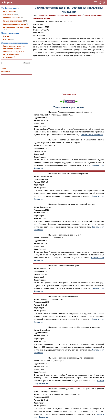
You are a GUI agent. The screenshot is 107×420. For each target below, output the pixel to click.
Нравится (5, 72)
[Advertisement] (69, 75)
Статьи (6, 36)
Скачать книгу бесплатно (92, 135)
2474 (25, 21)
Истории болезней (11, 18)
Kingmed (7, 2)
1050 (5, 30)
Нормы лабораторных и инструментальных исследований (13, 54)
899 (16, 11)
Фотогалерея (8, 14)
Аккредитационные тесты (14, 24)
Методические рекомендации (16, 27)
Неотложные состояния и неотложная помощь (64, 15)
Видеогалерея (9, 11)
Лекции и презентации (12, 21)
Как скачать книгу (69, 94)
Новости (6, 39)
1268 (21, 18)
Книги (41, 15)
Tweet (3, 69)
